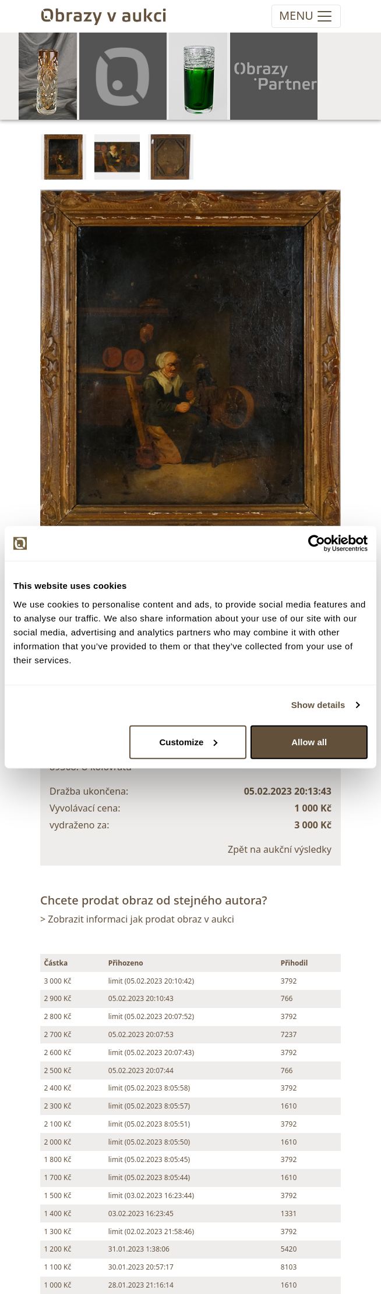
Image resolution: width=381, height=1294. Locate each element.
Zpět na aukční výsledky (279, 849)
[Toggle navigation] (306, 16)
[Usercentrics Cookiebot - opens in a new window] (317, 543)
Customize (188, 741)
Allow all (309, 741)
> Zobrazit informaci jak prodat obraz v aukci (137, 919)
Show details (318, 705)
